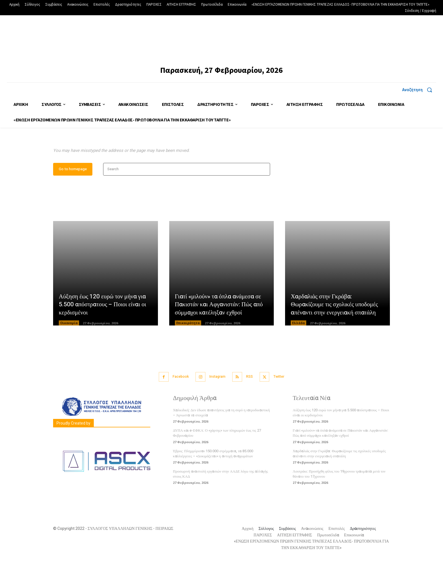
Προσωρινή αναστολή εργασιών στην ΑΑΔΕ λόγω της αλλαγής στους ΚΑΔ (220, 491)
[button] (419, 90)
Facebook (177, 394)
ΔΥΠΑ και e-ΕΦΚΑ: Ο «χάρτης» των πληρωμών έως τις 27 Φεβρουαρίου (217, 450)
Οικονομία (69, 341)
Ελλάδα (298, 341)
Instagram (216, 394)
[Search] (264, 187)
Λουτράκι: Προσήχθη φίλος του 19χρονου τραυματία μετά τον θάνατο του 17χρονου (339, 491)
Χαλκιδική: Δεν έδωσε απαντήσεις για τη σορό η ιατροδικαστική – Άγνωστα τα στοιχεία (221, 430)
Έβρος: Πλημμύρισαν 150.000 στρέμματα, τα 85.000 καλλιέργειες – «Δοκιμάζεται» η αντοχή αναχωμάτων (213, 470)
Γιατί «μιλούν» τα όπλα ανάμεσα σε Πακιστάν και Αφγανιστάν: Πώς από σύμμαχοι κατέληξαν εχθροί (220, 322)
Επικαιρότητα (188, 341)
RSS (251, 394)
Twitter (283, 394)
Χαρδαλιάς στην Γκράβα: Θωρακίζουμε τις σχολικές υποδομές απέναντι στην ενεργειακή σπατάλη (336, 322)
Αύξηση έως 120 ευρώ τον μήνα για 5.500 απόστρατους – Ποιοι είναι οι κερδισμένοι (104, 322)
